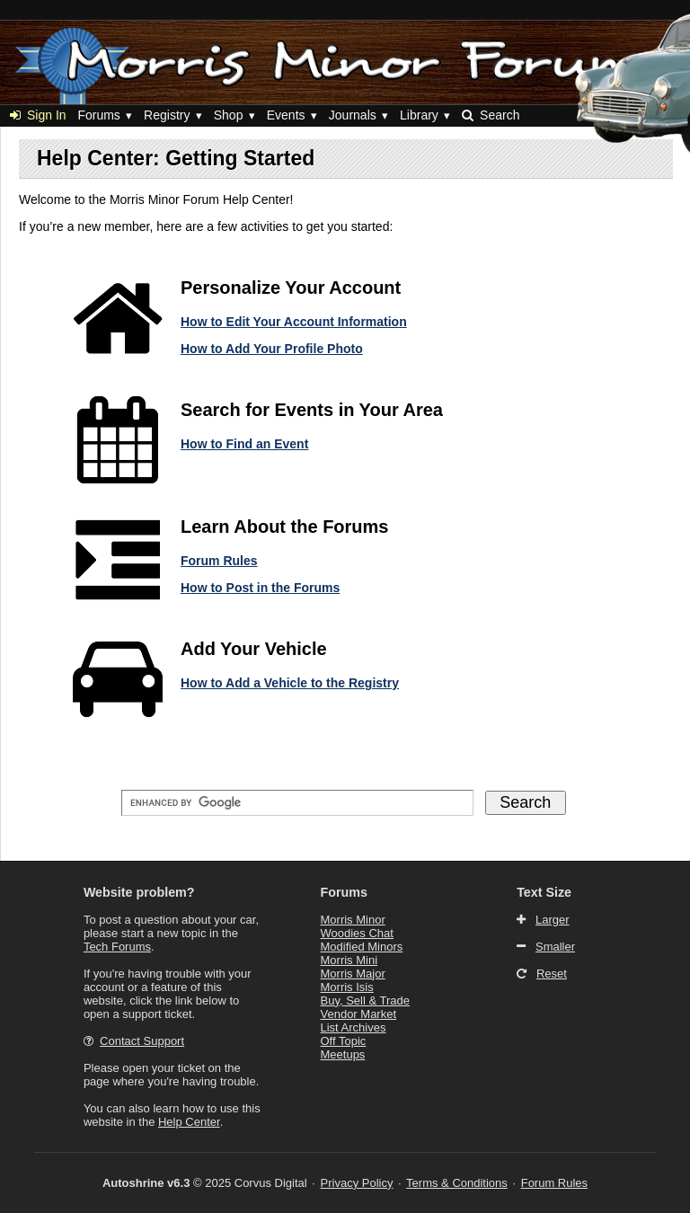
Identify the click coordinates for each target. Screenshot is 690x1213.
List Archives (353, 1027)
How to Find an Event (244, 444)
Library (419, 115)
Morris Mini (349, 960)
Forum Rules (219, 560)
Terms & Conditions (457, 1183)
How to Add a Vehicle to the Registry (290, 683)
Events (286, 115)
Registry (167, 115)
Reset (551, 973)
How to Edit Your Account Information (294, 321)
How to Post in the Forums (260, 587)
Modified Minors (362, 946)
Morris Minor (353, 919)
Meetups (343, 1054)
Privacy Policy (357, 1183)
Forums (98, 115)
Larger (552, 919)
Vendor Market (359, 1014)
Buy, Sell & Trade (365, 1000)
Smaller (555, 946)
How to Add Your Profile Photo (272, 348)
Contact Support (142, 1041)
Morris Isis (347, 987)
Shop (228, 115)
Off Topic (344, 1041)
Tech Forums (117, 946)
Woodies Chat (357, 933)
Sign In (38, 115)
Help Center (189, 1122)
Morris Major (353, 973)
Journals (352, 115)
